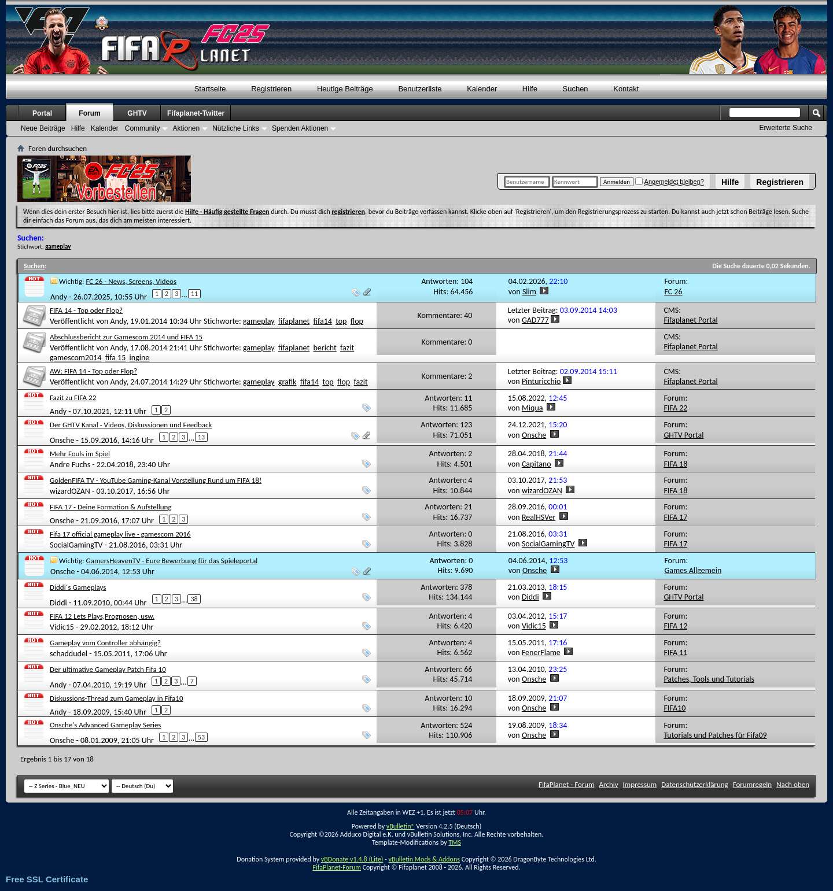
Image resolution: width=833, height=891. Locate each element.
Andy (58, 297)
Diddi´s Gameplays (78, 587)
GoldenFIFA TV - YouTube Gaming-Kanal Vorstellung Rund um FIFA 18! (155, 480)
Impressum (640, 784)
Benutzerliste (419, 88)
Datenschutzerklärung (694, 784)
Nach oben (792, 784)
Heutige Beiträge (345, 88)
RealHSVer (538, 517)
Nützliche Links (235, 128)
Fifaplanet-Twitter (195, 113)
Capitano (536, 464)
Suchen (575, 88)
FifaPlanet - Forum (567, 784)
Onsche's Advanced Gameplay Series (105, 724)
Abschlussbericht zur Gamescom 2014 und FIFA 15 (126, 336)
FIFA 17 (675, 517)
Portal (42, 113)
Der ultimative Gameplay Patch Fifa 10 (108, 669)
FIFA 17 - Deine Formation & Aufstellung (111, 506)
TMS (454, 842)
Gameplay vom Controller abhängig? (105, 642)
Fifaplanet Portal (690, 320)
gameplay (259, 321)
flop (357, 321)
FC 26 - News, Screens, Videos (131, 281)
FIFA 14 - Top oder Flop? (86, 310)
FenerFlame (541, 652)
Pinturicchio (541, 381)
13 (201, 437)
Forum (89, 113)
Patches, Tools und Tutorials (709, 679)
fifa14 (323, 321)
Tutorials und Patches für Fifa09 (715, 735)
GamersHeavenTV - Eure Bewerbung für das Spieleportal (172, 560)
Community (142, 128)
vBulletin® (400, 826)
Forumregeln (752, 784)
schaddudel (68, 654)
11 (194, 294)
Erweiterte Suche (786, 128)
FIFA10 (674, 708)
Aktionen (186, 128)
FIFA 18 (675, 464)
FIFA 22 (675, 408)
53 (201, 737)
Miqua (532, 408)
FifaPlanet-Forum (336, 867)
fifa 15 (115, 358)
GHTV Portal (683, 435)
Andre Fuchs (70, 464)
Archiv (608, 784)
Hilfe (730, 182)
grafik (287, 382)
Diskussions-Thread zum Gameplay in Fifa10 (116, 698)
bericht (325, 348)
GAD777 (535, 320)
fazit (347, 348)
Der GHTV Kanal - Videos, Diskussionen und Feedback (131, 424)
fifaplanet (293, 321)
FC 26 (673, 292)
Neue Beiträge (43, 128)
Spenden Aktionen (300, 128)
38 (193, 599)
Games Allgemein (692, 570)
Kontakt (626, 88)
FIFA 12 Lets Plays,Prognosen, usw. (102, 616)
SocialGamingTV (76, 545)
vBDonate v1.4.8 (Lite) (352, 859)
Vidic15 (62, 627)
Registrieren (779, 182)
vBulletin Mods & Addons (423, 859)
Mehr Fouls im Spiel (80, 453)
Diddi (58, 602)
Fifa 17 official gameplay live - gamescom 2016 (120, 534)
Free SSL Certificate (47, 879)
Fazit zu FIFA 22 (73, 397)
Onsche (62, 440)
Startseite (210, 88)
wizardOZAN (70, 491)
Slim (529, 292)
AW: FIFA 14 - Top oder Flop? (93, 371)
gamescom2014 (75, 358)
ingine (140, 358)
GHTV (136, 113)
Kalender (482, 88)
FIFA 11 (675, 652)
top (341, 321)
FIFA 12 (675, 626)
